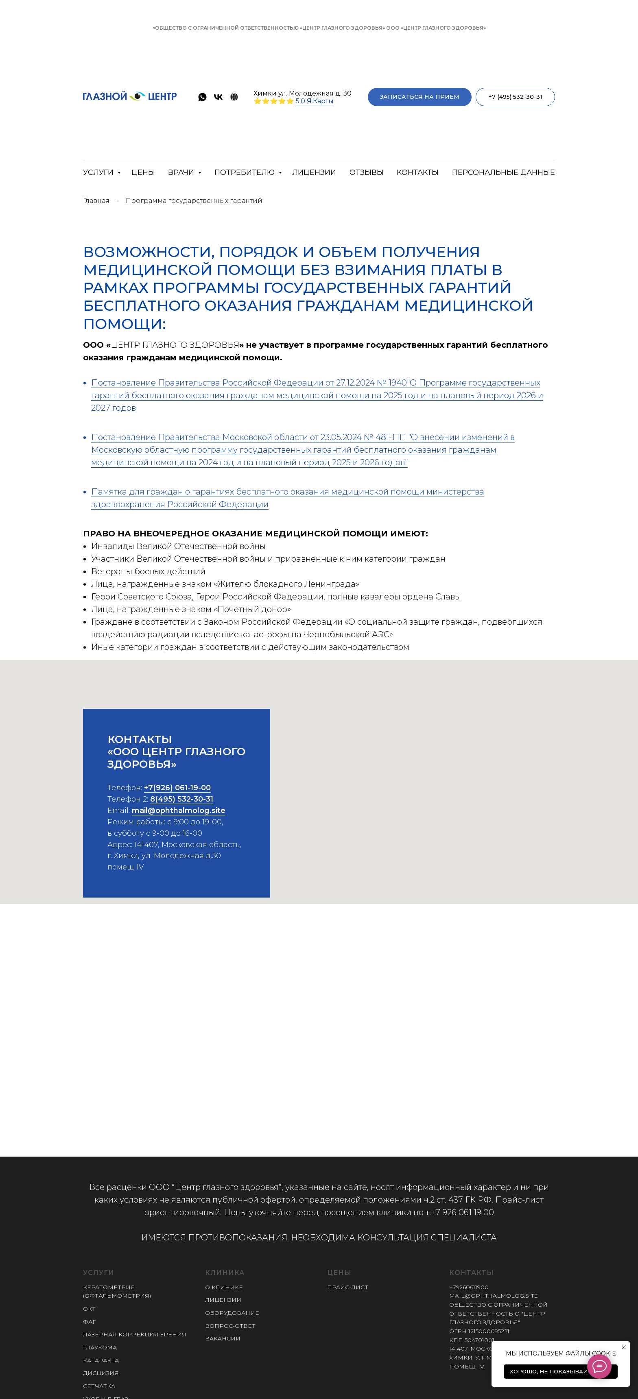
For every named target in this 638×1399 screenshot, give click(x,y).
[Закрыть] (625, 28)
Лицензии (314, 172)
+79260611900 (469, 1287)
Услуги (99, 172)
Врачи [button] (182, 172)
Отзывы (367, 172)
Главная (96, 201)
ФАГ (89, 1321)
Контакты (418, 172)
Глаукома (100, 1347)
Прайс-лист (347, 1287)
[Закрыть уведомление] (624, 1347)
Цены (143, 172)
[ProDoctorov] (234, 97)
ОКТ (89, 1308)
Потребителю (245, 172)
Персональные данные (503, 172)
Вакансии (222, 1338)
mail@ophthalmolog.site (178, 820)
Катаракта (101, 1360)
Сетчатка (99, 1386)
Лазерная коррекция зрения (134, 1334)
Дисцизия (101, 1373)
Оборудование (232, 1312)
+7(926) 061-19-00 (177, 797)
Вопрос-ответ (230, 1325)
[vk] (218, 97)
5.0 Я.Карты (315, 101)
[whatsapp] (202, 97)
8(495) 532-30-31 (181, 808)
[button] (420, 97)
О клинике (224, 1287)
